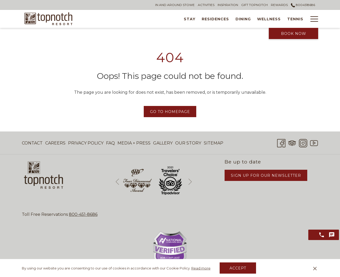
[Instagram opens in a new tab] (303, 142)
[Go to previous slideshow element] (117, 181)
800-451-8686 (83, 214)
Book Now (293, 33)
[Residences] (174, 19)
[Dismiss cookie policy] (315, 268)
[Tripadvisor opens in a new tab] (292, 142)
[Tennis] (253, 19)
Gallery (163, 143)
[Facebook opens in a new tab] (281, 142)
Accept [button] (238, 268)
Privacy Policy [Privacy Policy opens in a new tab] (85, 144)
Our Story (188, 143)
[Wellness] (227, 19)
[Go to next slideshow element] (190, 181)
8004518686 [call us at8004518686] (303, 5)
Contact (32, 143)
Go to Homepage (170, 111)
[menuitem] (33, 143)
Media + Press (134, 143)
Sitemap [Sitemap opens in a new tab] (213, 144)
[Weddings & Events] (291, 19)
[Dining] (201, 19)
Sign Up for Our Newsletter (266, 175)
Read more (201, 268)
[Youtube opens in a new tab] (314, 142)
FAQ (110, 143)
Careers (55, 143)
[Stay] (148, 19)
